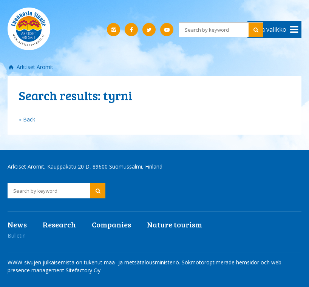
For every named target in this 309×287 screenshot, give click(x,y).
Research (59, 224)
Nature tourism (174, 224)
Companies (111, 224)
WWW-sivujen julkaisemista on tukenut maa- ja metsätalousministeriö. (95, 262)
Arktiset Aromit (34, 67)
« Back (27, 119)
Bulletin (17, 235)
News (17, 224)
